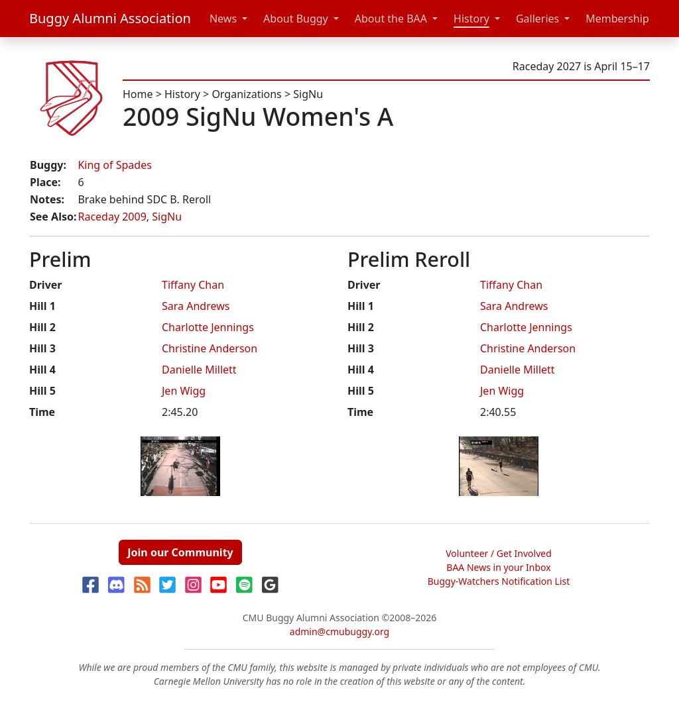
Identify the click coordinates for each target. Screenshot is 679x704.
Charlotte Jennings (208, 327)
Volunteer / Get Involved (499, 553)
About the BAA (391, 18)
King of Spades (114, 165)
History (471, 18)
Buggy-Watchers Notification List (499, 581)
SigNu (308, 94)
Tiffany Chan (193, 284)
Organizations (246, 94)
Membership (617, 18)
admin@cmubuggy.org (339, 631)
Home (138, 94)
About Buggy (295, 18)
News (223, 18)
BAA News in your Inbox (498, 567)
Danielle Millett (199, 369)
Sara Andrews (195, 306)
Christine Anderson (209, 348)
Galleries (537, 18)
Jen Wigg (184, 390)
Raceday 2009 (112, 216)
